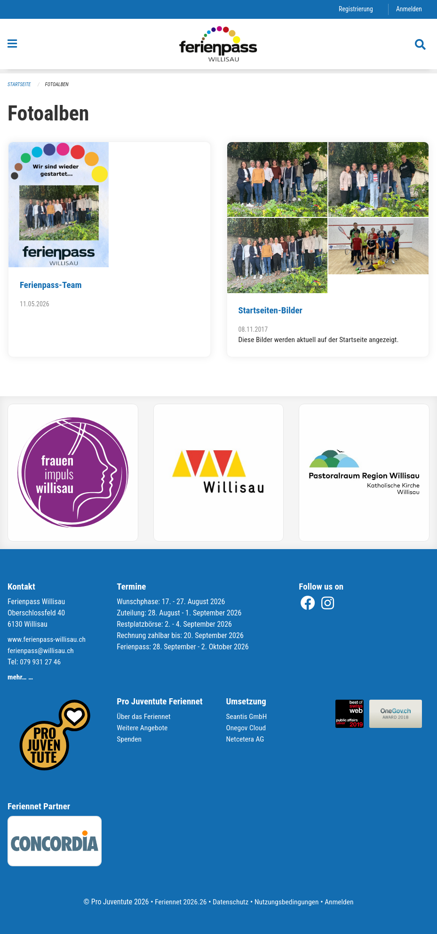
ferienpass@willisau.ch (42, 650)
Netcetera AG (246, 738)
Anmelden (408, 9)
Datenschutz (229, 901)
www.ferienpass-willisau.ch (48, 639)
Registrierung (354, 9)
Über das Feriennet (144, 716)
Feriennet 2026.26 (178, 901)
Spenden (130, 738)
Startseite (20, 84)
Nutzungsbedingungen (287, 901)
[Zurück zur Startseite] (218, 46)
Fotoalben (58, 84)
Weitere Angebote (143, 727)
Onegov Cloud (247, 727)
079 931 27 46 (41, 661)
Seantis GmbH (247, 716)
